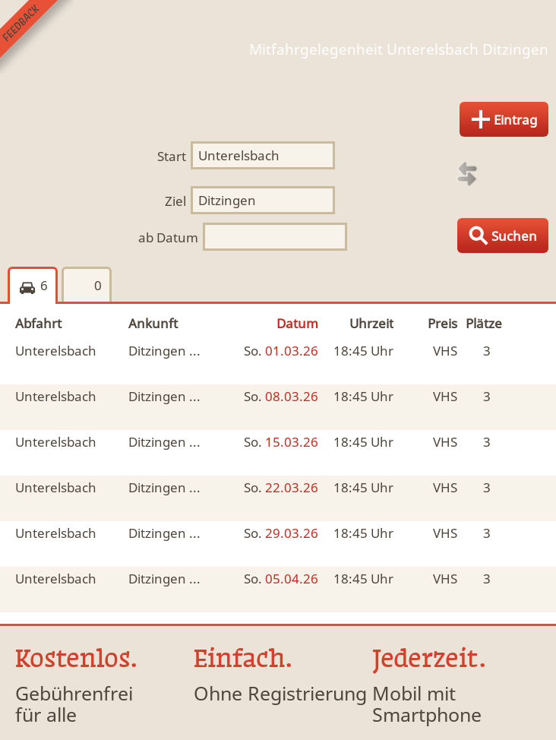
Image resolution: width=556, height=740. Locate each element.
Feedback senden (37, 37)
